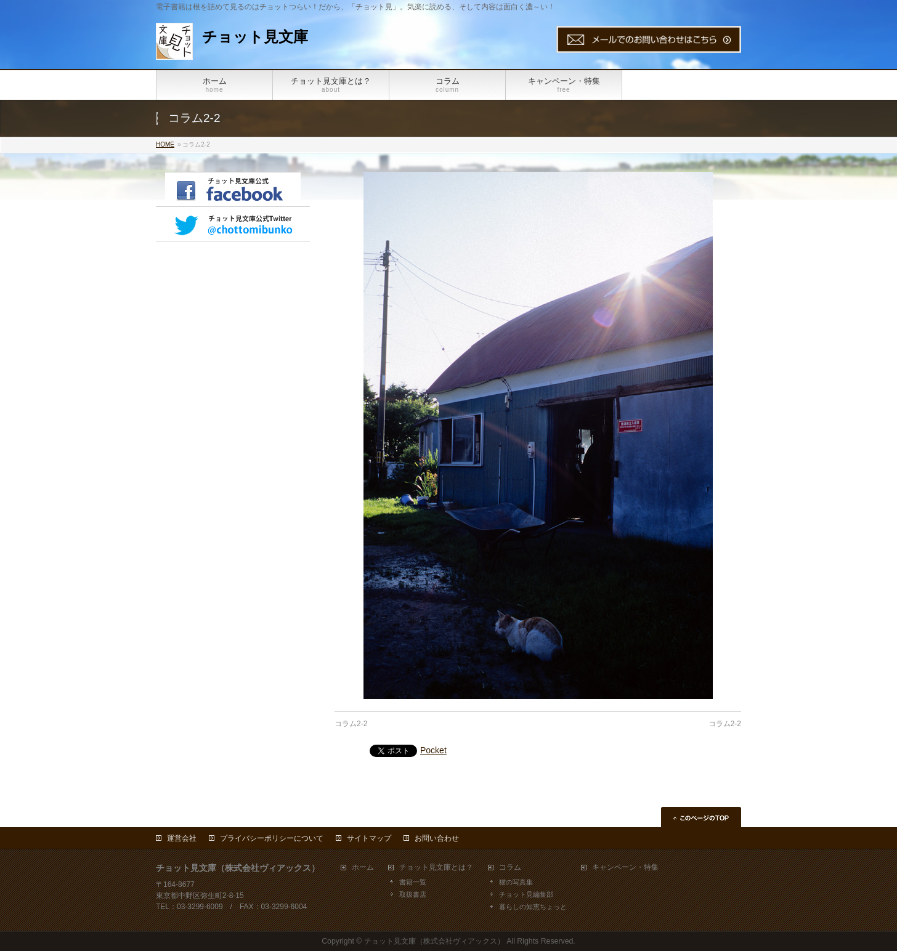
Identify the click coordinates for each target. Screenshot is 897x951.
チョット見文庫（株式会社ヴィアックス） (434, 941)
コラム (510, 868)
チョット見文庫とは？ (436, 868)
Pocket (433, 750)
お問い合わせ (437, 838)
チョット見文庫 (255, 36)
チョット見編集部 (526, 894)
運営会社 (182, 838)
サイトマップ (369, 838)
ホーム (363, 868)
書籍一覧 (412, 882)
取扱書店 (412, 894)
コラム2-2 (351, 723)
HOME (165, 144)
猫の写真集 (516, 882)
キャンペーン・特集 (625, 868)
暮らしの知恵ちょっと (533, 906)
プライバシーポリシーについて (271, 838)
